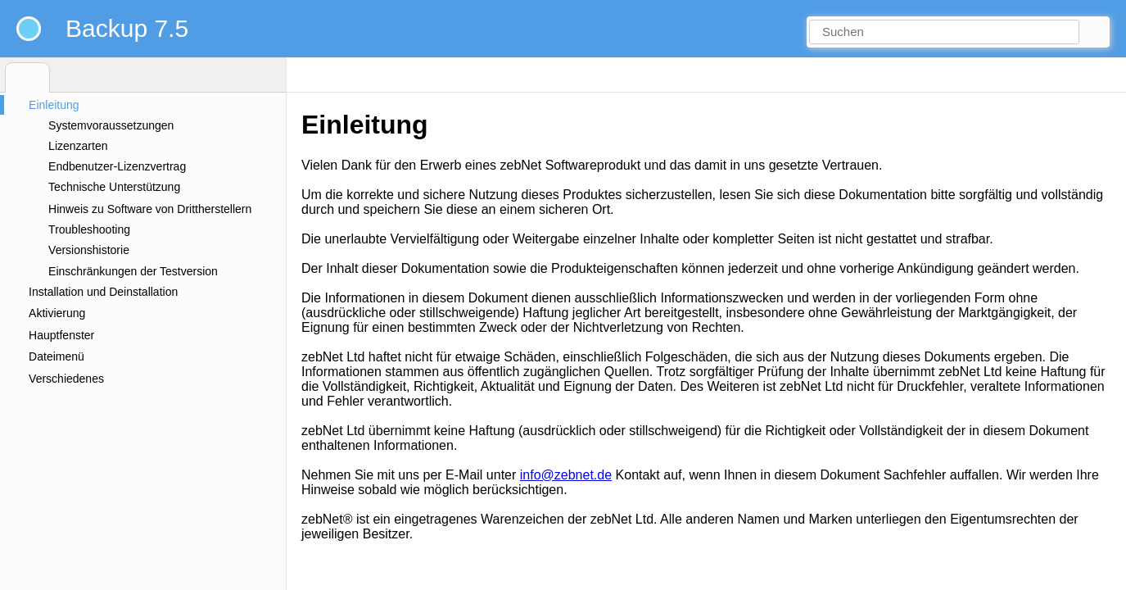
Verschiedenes (66, 378)
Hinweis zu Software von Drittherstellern (149, 209)
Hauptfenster (61, 335)
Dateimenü (56, 356)
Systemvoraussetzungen (111, 125)
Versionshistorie (88, 249)
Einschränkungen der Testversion (133, 271)
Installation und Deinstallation (103, 291)
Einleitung (54, 104)
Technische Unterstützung (114, 186)
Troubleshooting (89, 229)
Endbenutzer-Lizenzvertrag (117, 166)
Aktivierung (57, 313)
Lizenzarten (77, 145)
